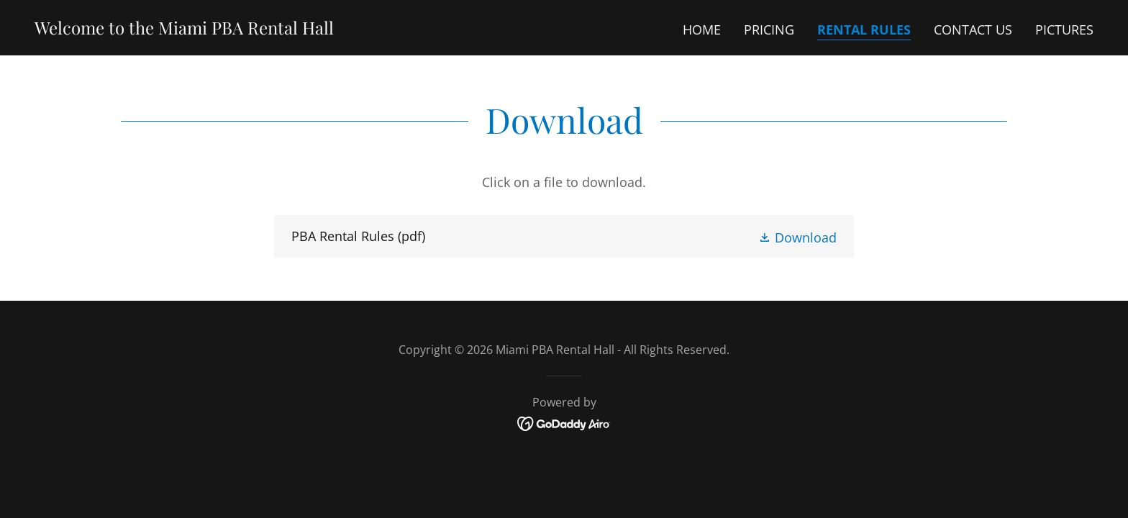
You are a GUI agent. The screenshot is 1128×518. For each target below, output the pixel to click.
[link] (184, 29)
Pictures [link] (1064, 29)
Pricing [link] (769, 29)
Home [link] (702, 29)
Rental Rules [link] (864, 29)
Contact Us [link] (973, 29)
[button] (797, 236)
